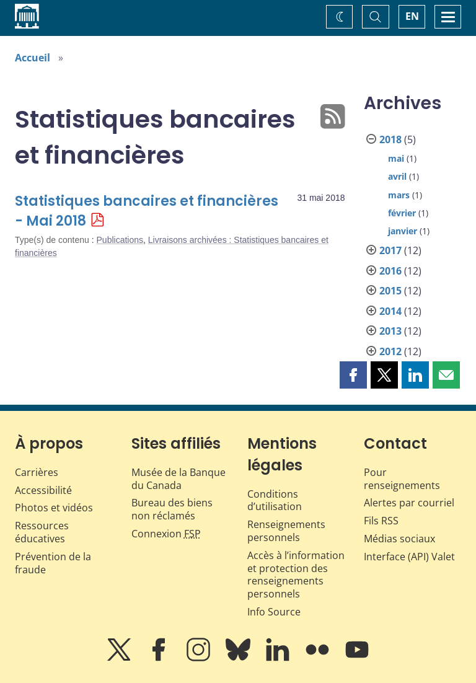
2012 (390, 351)
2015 (390, 290)
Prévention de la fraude (53, 563)
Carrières (36, 472)
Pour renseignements (402, 478)
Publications (120, 240)
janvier (402, 231)
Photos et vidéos (54, 507)
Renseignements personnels (286, 531)
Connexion (166, 533)
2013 (390, 331)
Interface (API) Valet (409, 556)
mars (399, 195)
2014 (390, 311)
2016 (390, 271)
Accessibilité (43, 490)
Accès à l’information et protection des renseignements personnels (296, 575)
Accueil (32, 57)
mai (396, 158)
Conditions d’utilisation (274, 500)
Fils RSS (381, 520)
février (402, 213)
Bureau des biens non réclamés (172, 509)
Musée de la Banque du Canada (178, 478)
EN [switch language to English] (412, 16)
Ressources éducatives (42, 532)
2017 (390, 250)
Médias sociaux (399, 538)
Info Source (274, 612)
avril (397, 176)
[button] (353, 375)
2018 (390, 139)
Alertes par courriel (409, 502)
